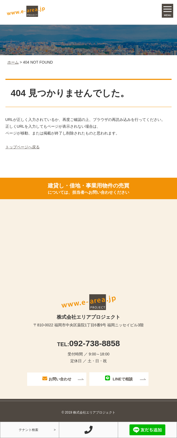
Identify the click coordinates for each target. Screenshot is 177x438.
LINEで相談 (119, 378)
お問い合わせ (56, 378)
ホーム (13, 62)
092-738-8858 (88, 343)
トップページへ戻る (22, 147)
